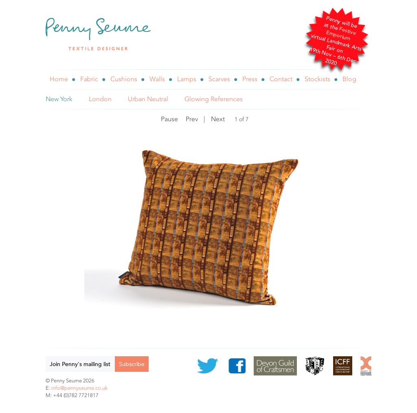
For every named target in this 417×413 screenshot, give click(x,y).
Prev (192, 119)
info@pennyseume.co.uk (79, 388)
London (100, 99)
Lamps (186, 79)
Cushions (123, 79)
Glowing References (213, 99)
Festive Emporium (341, 34)
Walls (157, 79)
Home (59, 79)
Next (218, 119)
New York (59, 99)
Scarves (219, 79)
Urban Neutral (148, 99)
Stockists (317, 79)
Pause (169, 119)
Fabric (89, 79)
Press (249, 79)
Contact (281, 79)
